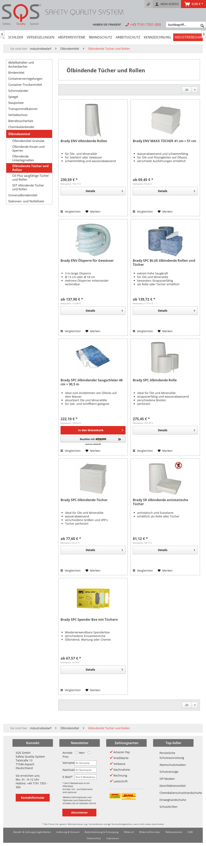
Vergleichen (71, 211)
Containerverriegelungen (25, 79)
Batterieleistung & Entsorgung (101, 832)
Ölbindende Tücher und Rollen (30, 168)
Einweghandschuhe (173, 800)
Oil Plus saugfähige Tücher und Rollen (30, 177)
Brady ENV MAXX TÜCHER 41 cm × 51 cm (164, 141)
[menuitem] (148, 4)
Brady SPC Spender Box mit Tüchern (89, 619)
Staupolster (16, 103)
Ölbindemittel (19, 134)
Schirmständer (18, 91)
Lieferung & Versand (67, 832)
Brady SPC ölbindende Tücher (84, 500)
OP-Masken (167, 779)
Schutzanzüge (169, 772)
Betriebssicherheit (20, 121)
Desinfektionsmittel (173, 786)
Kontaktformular (32, 797)
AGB (190, 832)
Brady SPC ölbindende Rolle (155, 380)
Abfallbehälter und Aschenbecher (21, 64)
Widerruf (129, 832)
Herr (80, 753)
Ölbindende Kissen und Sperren (28, 148)
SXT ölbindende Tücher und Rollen (28, 187)
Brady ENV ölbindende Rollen (84, 141)
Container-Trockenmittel (25, 85)
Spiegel (13, 97)
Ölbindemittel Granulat (28, 141)
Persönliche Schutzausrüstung (172, 755)
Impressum (112, 838)
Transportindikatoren (23, 109)
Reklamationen (174, 832)
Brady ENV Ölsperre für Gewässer (87, 261)
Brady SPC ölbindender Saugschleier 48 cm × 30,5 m (92, 382)
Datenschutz (94, 838)
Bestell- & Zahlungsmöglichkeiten (32, 832)
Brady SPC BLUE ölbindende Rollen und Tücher (164, 263)
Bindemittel (16, 72)
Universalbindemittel (22, 195)
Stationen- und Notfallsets (26, 201)
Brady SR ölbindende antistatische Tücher (160, 502)
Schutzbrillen (168, 807)
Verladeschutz (18, 115)
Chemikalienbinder (21, 127)
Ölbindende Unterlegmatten (23, 158)
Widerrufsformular (149, 832)
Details (104, 190)
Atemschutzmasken (173, 765)
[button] (93, 441)
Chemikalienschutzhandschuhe (173, 793)
